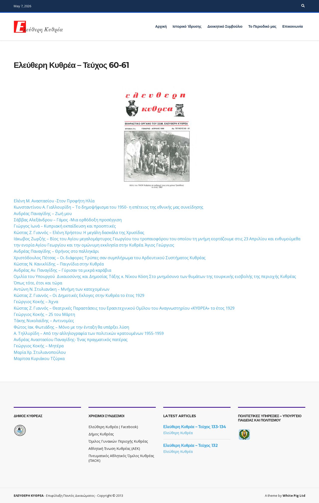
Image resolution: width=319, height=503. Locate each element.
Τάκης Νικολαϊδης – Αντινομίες (44, 320)
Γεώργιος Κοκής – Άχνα (36, 301)
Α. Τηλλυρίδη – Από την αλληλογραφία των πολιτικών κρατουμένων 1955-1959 (89, 333)
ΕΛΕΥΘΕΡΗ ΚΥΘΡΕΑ (29, 495)
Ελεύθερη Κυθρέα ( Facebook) (113, 426)
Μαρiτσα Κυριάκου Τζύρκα (39, 358)
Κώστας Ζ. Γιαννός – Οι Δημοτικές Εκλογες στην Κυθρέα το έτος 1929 (79, 295)
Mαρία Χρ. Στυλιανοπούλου (40, 352)
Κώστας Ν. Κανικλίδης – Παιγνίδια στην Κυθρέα (59, 264)
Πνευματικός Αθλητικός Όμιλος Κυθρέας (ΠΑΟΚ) (121, 458)
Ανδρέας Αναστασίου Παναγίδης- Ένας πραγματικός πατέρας (71, 339)
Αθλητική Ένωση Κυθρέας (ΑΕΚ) (114, 448)
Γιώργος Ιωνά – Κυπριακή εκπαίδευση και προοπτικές (65, 226)
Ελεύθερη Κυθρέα (178, 432)
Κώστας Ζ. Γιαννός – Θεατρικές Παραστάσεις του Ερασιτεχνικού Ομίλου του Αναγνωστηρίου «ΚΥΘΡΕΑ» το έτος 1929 (124, 308)
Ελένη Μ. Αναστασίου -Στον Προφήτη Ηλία (54, 201)
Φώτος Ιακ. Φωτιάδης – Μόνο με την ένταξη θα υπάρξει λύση (71, 327)
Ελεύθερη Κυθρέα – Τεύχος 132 (190, 445)
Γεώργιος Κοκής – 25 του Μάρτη (44, 314)
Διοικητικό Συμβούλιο (224, 26)
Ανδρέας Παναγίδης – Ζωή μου (43, 213)
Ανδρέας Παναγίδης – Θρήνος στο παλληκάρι (56, 251)
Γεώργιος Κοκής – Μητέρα (39, 346)
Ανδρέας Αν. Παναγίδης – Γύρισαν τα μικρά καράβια (62, 270)
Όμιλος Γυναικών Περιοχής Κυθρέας (118, 441)
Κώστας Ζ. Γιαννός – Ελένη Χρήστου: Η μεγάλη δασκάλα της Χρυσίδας (79, 232)
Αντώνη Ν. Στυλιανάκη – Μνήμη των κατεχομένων (61, 289)
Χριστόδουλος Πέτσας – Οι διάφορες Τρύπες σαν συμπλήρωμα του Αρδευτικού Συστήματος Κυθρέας (110, 257)
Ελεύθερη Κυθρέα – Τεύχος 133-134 (194, 426)
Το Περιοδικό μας (262, 26)
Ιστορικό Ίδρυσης (187, 26)
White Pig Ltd (294, 495)
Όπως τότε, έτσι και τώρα (38, 283)
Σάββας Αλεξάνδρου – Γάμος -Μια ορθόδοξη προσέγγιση (68, 220)
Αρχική (161, 26)
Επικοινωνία (292, 26)
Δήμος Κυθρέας (101, 434)
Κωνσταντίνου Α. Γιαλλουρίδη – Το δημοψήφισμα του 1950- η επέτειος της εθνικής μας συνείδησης (108, 207)
